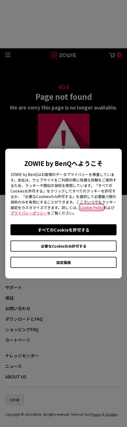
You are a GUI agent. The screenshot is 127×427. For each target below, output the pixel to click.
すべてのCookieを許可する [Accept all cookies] (64, 230)
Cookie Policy (91, 207)
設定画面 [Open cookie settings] (63, 262)
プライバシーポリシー (28, 213)
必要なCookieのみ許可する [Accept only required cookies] (63, 246)
